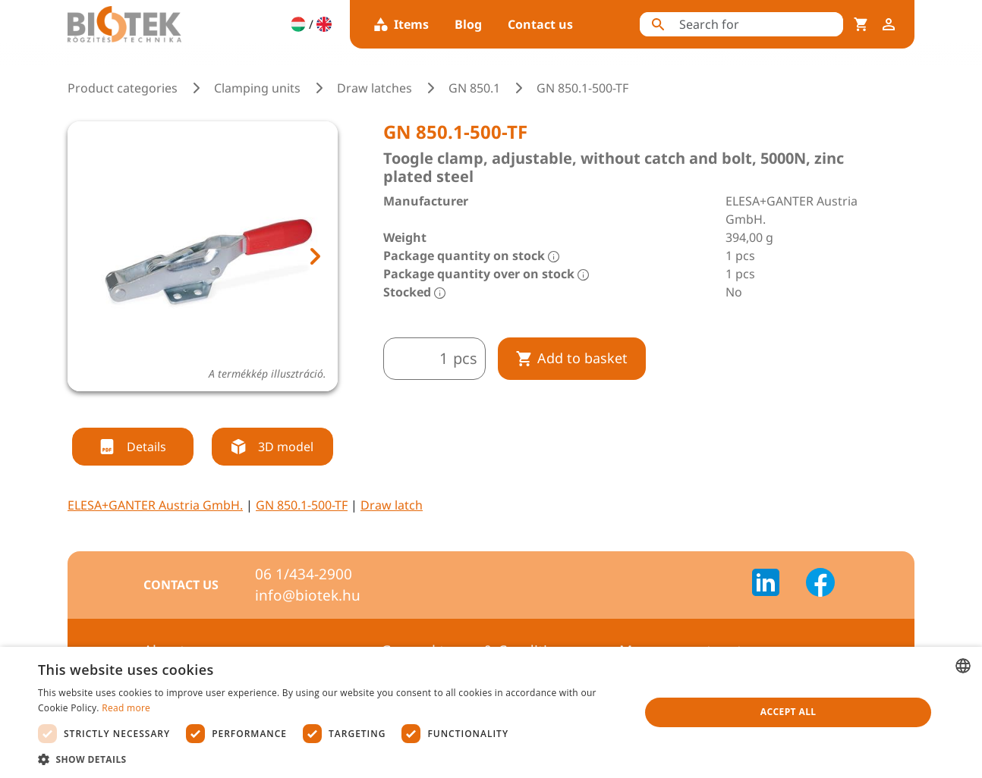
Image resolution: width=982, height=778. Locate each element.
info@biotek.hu (307, 595)
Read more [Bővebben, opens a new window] (126, 707)
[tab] (174, 409)
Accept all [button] (788, 711)
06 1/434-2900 (303, 574)
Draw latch (391, 505)
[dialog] (491, 712)
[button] (330, 759)
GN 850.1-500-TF (302, 505)
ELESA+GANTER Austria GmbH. (155, 505)
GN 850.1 (474, 88)
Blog (468, 24)
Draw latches (374, 88)
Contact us (540, 24)
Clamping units (257, 88)
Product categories (123, 88)
